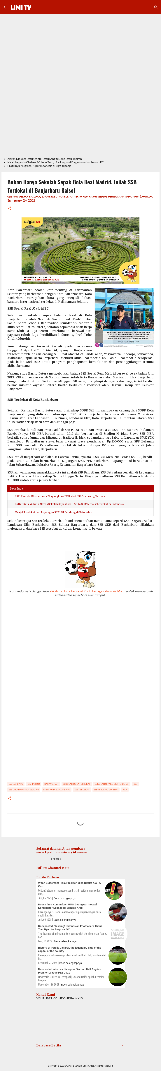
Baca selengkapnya (65, 898)
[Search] (156, 7)
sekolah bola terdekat (76, 783)
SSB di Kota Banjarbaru (56, 789)
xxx (125, 789)
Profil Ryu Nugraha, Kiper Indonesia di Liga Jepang (39, 165)
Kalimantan (51, 783)
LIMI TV (20, 7)
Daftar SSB (34, 783)
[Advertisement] (80, 126)
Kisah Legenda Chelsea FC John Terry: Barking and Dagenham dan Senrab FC (55, 162)
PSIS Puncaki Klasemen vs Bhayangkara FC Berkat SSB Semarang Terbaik (60, 496)
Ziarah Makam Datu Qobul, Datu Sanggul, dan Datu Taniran (44, 158)
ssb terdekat (82, 789)
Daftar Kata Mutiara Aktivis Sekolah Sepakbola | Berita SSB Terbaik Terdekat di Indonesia (69, 504)
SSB (135, 783)
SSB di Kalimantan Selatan (24, 789)
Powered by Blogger (80, 1058)
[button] (9, 209)
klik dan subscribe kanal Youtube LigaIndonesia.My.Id (87, 591)
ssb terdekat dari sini (106, 789)
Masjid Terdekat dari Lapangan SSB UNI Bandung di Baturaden (53, 512)
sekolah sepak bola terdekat (112, 783)
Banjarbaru (16, 783)
